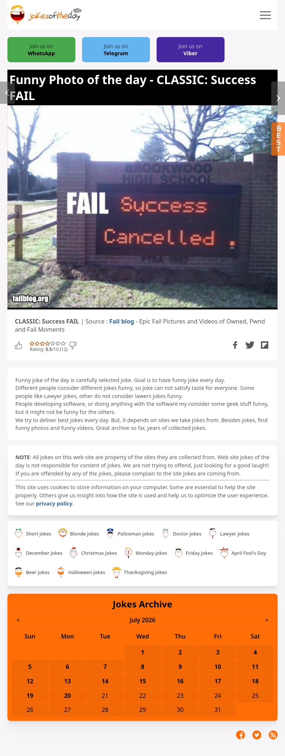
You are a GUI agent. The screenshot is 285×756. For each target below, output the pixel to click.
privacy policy (54, 503)
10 (217, 667)
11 (255, 667)
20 (67, 696)
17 (217, 681)
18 (255, 681)
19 (29, 696)
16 (180, 681)
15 (142, 681)
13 (67, 681)
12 (29, 681)
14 (105, 681)
